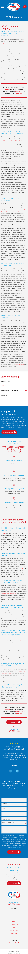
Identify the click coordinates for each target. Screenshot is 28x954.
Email (3, 813)
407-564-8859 (14, 731)
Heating (14, 927)
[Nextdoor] (18, 942)
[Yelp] (15, 942)
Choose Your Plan (9, 432)
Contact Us (14, 936)
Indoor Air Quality (14, 930)
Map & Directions (14, 915)
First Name (4, 799)
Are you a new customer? (8, 822)
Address (4, 817)
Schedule (3, 533)
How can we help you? (7, 827)
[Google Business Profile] (9, 942)
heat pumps (22, 671)
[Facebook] (12, 942)
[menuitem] (14, 381)
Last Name (4, 803)
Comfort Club (14, 933)
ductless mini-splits (6, 673)
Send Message (14, 852)
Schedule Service (14, 722)
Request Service (14, 883)
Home (14, 921)
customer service (19, 364)
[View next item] (17, 771)
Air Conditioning (14, 924)
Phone (3, 808)
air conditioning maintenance (8, 593)
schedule (9, 268)
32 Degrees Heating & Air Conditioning (13, 141)
